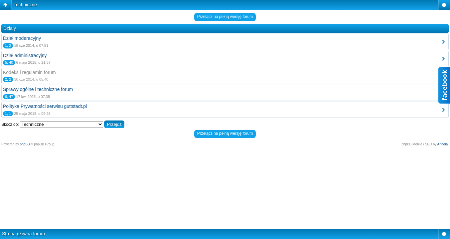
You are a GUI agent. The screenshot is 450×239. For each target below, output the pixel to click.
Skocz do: (10, 124)
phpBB (25, 144)
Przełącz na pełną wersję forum (225, 16)
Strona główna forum (23, 233)
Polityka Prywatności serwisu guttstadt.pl (45, 106)
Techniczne (25, 4)
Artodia (442, 144)
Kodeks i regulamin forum (29, 72)
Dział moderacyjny (22, 38)
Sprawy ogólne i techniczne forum (38, 89)
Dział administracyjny (25, 55)
